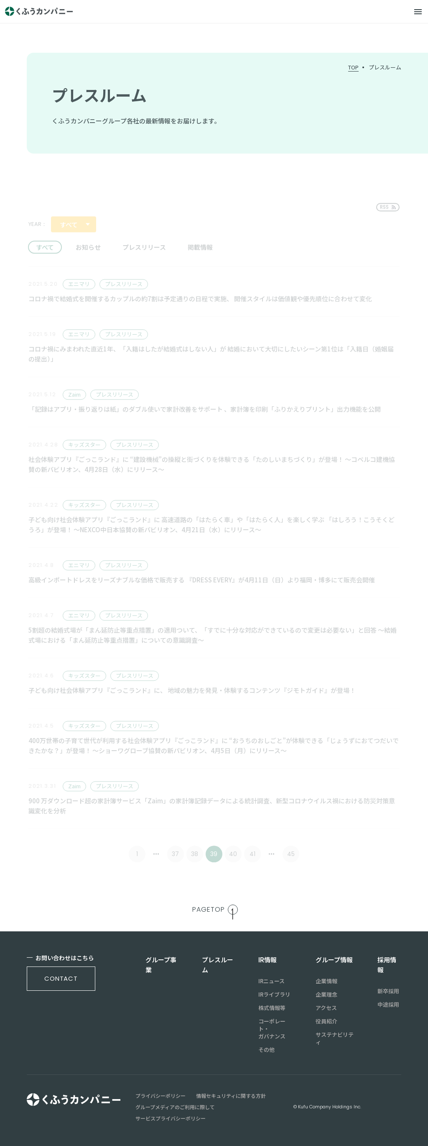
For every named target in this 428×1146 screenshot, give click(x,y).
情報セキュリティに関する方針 (231, 1095)
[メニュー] (418, 12)
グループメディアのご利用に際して (175, 1107)
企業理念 (326, 994)
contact (61, 978)
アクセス (326, 1008)
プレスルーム (385, 67)
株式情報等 (271, 1008)
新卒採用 (388, 991)
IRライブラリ (274, 994)
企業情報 (326, 981)
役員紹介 (326, 1021)
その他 (266, 1050)
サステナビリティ (335, 1038)
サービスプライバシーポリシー (170, 1118)
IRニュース (271, 981)
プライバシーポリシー (160, 1095)
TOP (353, 67)
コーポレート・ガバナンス (271, 1029)
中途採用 (388, 1004)
